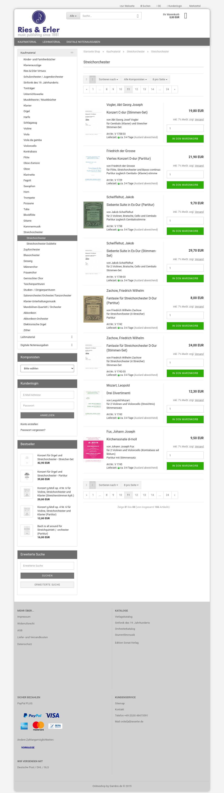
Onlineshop (99, 787)
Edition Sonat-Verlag (127, 644)
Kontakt (119, 711)
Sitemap (120, 705)
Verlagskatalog (123, 618)
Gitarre (27, 222)
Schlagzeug (30, 124)
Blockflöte (29, 216)
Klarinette (29, 176)
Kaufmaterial (27, 43)
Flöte (26, 159)
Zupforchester (32, 251)
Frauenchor (30, 274)
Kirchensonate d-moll (122, 441)
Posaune (29, 205)
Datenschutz (24, 645)
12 (136, 91)
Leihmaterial (52, 43)
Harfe (27, 118)
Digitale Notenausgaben (83, 43)
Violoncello (30, 147)
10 (120, 91)
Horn (26, 193)
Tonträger (29, 90)
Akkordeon (30, 314)
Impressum (23, 618)
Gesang (28, 262)
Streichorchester (33, 234)
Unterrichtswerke (33, 95)
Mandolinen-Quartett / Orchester (42, 308)
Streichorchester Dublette (41, 245)
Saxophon (29, 187)
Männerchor (31, 268)
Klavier (27, 107)
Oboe (27, 170)
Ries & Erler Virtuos (35, 72)
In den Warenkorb (185, 140)
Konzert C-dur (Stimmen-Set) (127, 114)
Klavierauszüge (32, 67)
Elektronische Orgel (35, 326)
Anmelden (47, 417)
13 (144, 91)
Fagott (27, 182)
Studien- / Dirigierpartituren (39, 291)
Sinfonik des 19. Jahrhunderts (41, 84)
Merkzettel (194, 6)
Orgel (27, 113)
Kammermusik (32, 228)
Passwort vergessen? (33, 431)
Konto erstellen (29, 425)
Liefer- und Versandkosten (32, 638)
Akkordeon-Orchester (36, 320)
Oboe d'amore (32, 164)
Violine (27, 130)
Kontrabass (30, 153)
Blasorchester (32, 256)
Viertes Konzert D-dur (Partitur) (129, 160)
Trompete (29, 199)
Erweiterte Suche (47, 586)
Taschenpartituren (34, 285)
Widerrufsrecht (26, 625)
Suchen (145, 6)
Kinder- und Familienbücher (39, 61)
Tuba (26, 211)
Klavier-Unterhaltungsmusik (40, 303)
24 (167, 91)
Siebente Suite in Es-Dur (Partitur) (130, 206)
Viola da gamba (33, 141)
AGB (19, 632)
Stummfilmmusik (125, 636)
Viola (26, 136)
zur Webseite (127, 6)
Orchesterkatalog (125, 630)
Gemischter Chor (33, 279)
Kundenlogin (174, 6)
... (100, 91)
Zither (27, 331)
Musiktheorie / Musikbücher (40, 101)
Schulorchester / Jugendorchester (43, 78)
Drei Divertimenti (118, 395)
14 (152, 91)
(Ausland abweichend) (146, 139)
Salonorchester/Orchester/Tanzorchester (47, 297)
